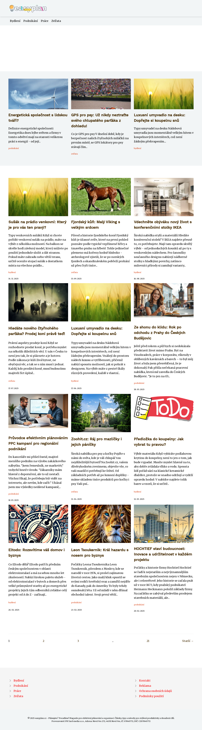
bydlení (137, 148)
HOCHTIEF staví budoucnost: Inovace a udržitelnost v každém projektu (163, 554)
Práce (44, 21)
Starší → (188, 641)
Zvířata (56, 21)
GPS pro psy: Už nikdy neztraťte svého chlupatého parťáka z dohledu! (99, 120)
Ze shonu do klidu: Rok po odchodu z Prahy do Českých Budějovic (159, 332)
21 (148, 641)
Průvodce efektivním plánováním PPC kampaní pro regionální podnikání (38, 443)
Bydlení (15, 21)
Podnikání (30, 21)
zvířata (74, 154)
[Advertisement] (101, 48)
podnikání (13, 148)
